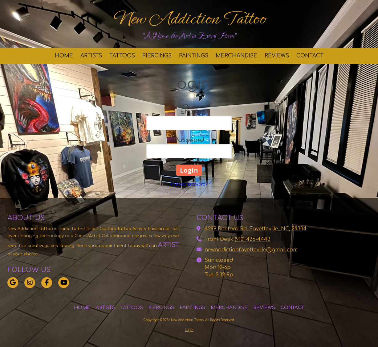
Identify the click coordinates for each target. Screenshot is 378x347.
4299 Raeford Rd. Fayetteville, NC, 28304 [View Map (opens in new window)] (256, 229)
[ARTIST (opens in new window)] (160, 245)
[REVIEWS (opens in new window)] (277, 56)
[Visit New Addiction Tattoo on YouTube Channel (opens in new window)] (63, 282)
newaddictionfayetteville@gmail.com (251, 250)
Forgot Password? (189, 184)
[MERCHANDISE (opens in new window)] (236, 56)
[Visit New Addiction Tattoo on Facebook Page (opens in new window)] (46, 282)
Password (189, 140)
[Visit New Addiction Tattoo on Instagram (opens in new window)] (29, 282)
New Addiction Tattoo (190, 18)
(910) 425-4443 (252, 239)
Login (189, 330)
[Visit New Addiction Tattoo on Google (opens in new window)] (12, 282)
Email (189, 111)
